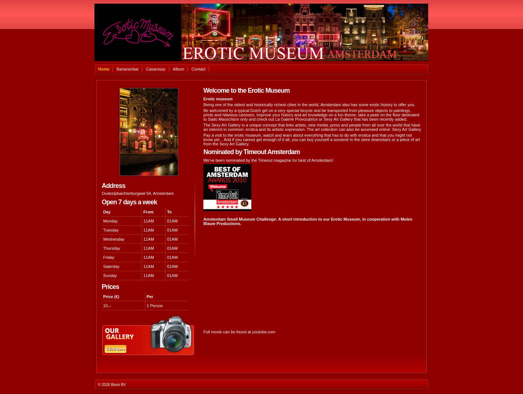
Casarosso (155, 69)
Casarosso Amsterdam (261, 32)
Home (103, 69)
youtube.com (263, 332)
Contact (198, 69)
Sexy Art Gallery (406, 129)
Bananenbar (128, 69)
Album (179, 69)
